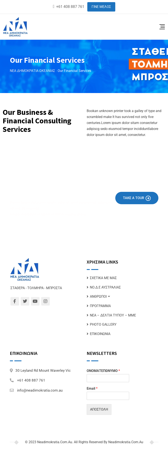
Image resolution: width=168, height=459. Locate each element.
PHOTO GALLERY (103, 324)
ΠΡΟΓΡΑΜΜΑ (100, 306)
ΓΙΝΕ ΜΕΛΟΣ (101, 7)
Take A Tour (137, 198)
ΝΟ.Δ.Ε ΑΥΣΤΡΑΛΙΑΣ (105, 287)
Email (92, 388)
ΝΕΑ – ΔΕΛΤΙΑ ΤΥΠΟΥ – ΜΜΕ (113, 315)
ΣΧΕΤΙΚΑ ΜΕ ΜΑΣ (103, 278)
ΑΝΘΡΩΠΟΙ (98, 296)
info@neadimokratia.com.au (40, 390)
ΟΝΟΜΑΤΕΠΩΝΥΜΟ (103, 371)
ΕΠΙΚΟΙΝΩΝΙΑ (100, 334)
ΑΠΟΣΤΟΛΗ (99, 409)
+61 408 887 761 (70, 6)
